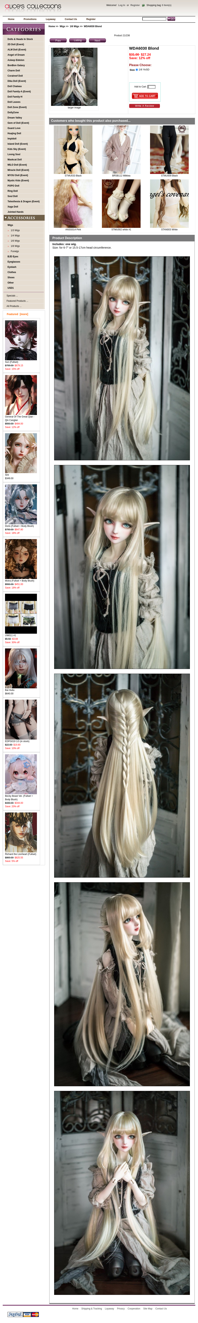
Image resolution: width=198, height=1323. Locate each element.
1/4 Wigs (14, 235)
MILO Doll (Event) (17, 164)
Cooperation (134, 1308)
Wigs (62, 26)
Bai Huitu (21, 688)
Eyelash (12, 267)
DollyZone (13, 112)
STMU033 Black (73, 175)
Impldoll (12, 138)
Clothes (12, 272)
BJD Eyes (13, 256)
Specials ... (12, 295)
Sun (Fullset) (21, 360)
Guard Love (14, 128)
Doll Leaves (14, 102)
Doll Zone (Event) (17, 107)
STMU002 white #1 (121, 229)
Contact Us (71, 19)
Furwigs (14, 251)
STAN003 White (169, 229)
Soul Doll (13, 196)
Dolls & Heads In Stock (20, 39)
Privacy (121, 1308)
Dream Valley (15, 117)
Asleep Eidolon (16, 60)
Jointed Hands (16, 212)
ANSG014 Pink (73, 229)
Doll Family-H (15, 96)
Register (135, 5)
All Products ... (14, 306)
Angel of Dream (16, 55)
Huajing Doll (14, 133)
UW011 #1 (21, 634)
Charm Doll (14, 70)
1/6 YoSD (144, 69)
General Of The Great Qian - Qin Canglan (21, 417)
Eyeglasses (14, 261)
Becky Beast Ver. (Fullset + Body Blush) (21, 796)
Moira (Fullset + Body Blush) (21, 579)
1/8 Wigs (14, 246)
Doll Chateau (15, 86)
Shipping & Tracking (91, 1308)
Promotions (30, 19)
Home (11, 19)
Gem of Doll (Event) (18, 123)
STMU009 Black (169, 175)
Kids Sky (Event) (17, 149)
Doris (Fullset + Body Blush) (21, 524)
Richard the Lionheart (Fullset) (21, 852)
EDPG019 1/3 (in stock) (21, 740)
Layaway (50, 19)
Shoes (11, 277)
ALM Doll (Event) (17, 49)
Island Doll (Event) (18, 144)
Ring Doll (13, 191)
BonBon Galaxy (16, 65)
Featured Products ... (17, 301)
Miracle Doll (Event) (18, 170)
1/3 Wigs (14, 230)
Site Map (147, 1308)
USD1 (11, 288)
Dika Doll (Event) (17, 81)
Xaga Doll (13, 206)
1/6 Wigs (74, 26)
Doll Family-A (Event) (19, 91)
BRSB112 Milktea (121, 175)
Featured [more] (17, 314)
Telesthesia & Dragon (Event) (24, 201)
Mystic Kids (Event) (18, 180)
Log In (121, 5)
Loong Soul (14, 154)
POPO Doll (13, 185)
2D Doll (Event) (16, 44)
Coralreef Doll (15, 75)
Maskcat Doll (15, 159)
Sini (21, 473)
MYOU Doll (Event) (18, 175)
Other (11, 282)
